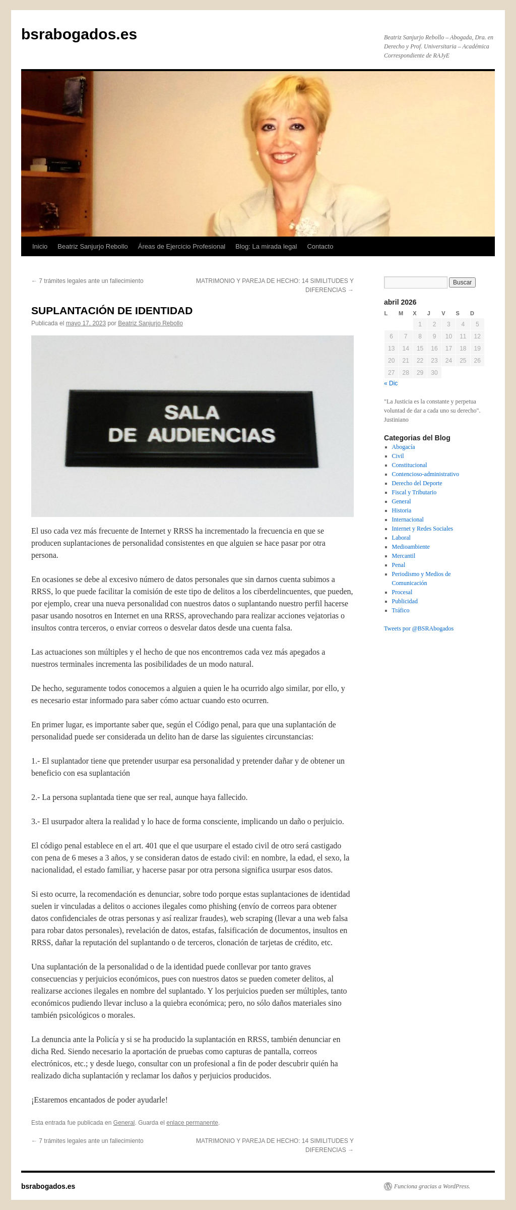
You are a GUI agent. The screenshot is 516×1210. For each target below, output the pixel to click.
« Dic (391, 383)
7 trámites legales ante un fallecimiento (87, 280)
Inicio (39, 246)
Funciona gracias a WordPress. (432, 1186)
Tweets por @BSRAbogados (419, 628)
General (124, 1122)
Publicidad (405, 601)
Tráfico (401, 610)
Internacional (408, 519)
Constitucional (409, 465)
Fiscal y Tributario (414, 492)
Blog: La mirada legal (266, 246)
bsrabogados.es (79, 34)
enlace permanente (192, 1122)
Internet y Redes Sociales (423, 528)
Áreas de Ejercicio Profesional (181, 246)
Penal (399, 564)
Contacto (320, 246)
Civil (398, 455)
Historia (402, 510)
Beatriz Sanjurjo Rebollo (92, 246)
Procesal (402, 592)
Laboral (401, 537)
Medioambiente (411, 546)
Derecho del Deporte (417, 483)
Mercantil (404, 555)
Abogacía (403, 446)
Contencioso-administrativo (425, 474)
